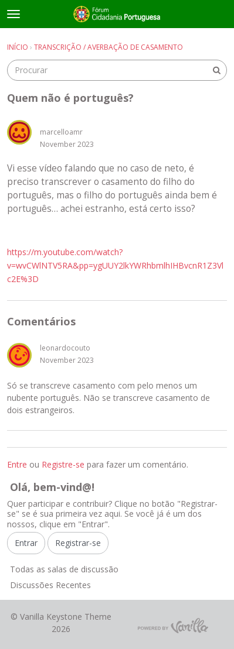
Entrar (26, 542)
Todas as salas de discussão (64, 569)
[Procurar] (216, 70)
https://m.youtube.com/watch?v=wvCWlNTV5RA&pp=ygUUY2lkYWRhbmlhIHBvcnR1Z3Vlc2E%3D (115, 265)
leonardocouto (65, 348)
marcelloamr (61, 132)
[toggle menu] (13, 14)
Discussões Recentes (50, 584)
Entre (17, 464)
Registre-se (63, 464)
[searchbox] (117, 70)
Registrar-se (78, 542)
